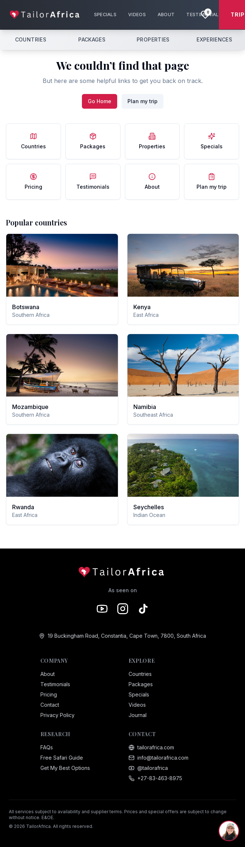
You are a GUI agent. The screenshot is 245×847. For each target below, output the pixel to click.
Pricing (48, 694)
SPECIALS (105, 14)
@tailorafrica (148, 768)
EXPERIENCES (214, 39)
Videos (137, 705)
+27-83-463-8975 (155, 778)
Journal (138, 715)
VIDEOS (137, 14)
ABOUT (166, 14)
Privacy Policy (57, 715)
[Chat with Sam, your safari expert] (229, 831)
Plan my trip (142, 101)
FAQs (46, 747)
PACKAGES (91, 39)
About (47, 674)
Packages (141, 684)
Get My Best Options (65, 768)
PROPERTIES (153, 39)
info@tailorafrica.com (158, 757)
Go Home (99, 101)
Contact (49, 705)
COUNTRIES (30, 39)
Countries (140, 674)
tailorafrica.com (151, 747)
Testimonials (55, 684)
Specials (139, 694)
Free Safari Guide (61, 757)
